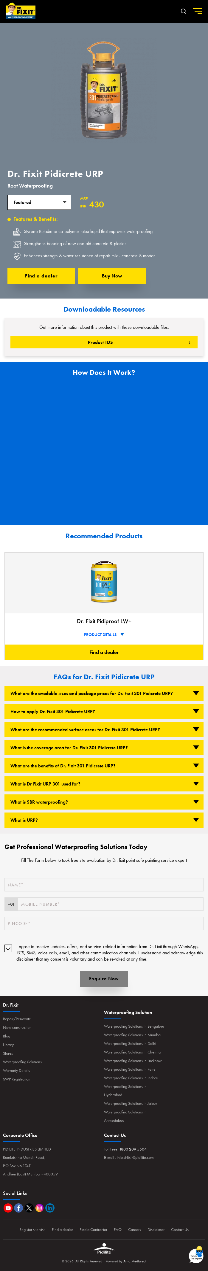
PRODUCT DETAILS (104, 634)
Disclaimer (156, 1229)
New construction (17, 1027)
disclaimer (25, 959)
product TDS (140, 342)
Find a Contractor (93, 1229)
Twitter (29, 1208)
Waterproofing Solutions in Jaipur (130, 1103)
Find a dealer (41, 276)
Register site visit (32, 1229)
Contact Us (180, 1229)
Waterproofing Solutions (22, 1061)
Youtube (8, 1208)
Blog (6, 1036)
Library (8, 1044)
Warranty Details (16, 1070)
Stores (8, 1053)
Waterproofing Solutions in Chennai (133, 1052)
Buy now (112, 276)
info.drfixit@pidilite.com (135, 1157)
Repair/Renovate (17, 1018)
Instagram (39, 1208)
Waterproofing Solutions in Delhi (130, 1043)
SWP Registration (16, 1079)
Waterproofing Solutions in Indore (131, 1077)
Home (21, 11)
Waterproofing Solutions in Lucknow (133, 1060)
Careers (134, 1229)
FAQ (118, 1229)
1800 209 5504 (133, 1149)
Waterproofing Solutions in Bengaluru (134, 1026)
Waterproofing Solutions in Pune (130, 1069)
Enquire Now (104, 978)
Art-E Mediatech (135, 1261)
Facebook (18, 1208)
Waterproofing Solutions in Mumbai (132, 1034)
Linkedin (50, 1208)
